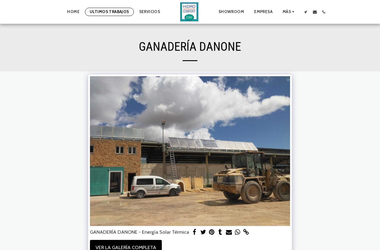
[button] (305, 12)
